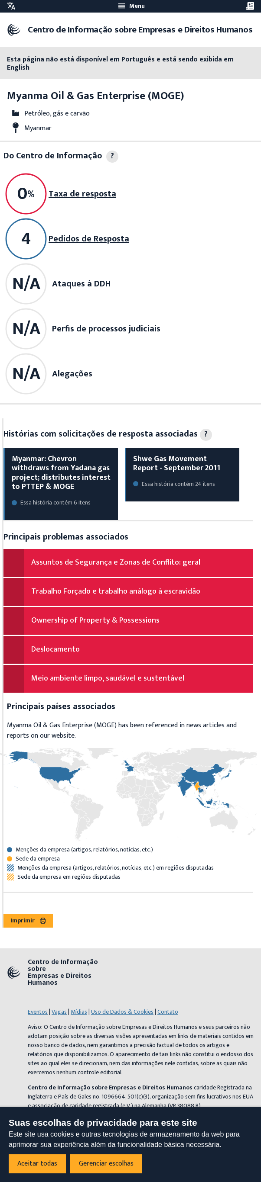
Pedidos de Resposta (89, 238)
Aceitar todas (37, 1163)
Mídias (79, 1012)
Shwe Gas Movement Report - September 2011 (176, 464)
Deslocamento (55, 649)
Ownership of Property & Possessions (95, 620)
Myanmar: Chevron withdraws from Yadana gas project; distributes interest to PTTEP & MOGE (61, 473)
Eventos (38, 1012)
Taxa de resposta (82, 193)
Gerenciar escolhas (106, 1163)
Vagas (59, 1012)
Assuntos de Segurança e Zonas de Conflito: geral (115, 562)
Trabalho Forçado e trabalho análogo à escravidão (115, 591)
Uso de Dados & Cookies (122, 1012)
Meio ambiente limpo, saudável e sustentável (107, 678)
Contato (167, 1012)
